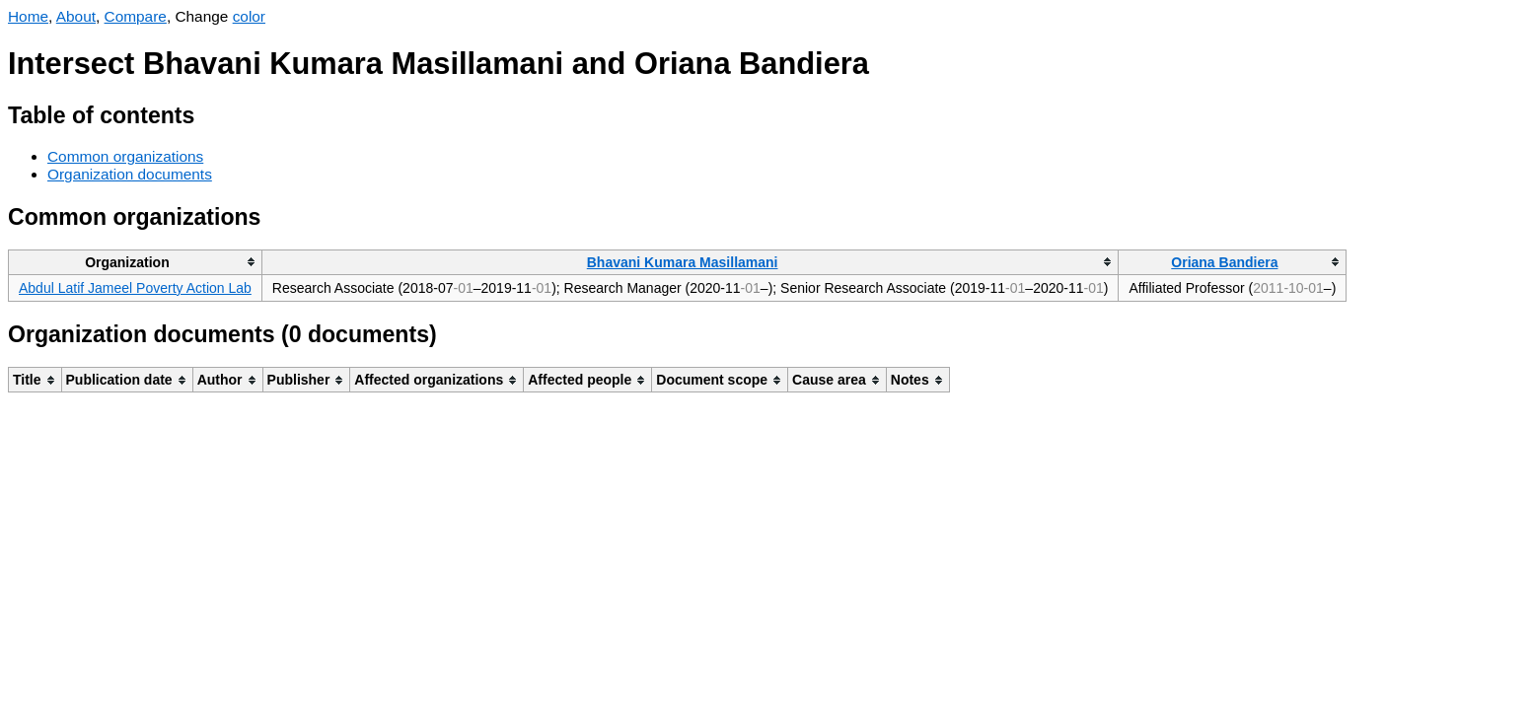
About (76, 16)
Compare (136, 16)
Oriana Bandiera (1224, 262)
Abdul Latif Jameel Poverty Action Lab (135, 288)
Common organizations (125, 156)
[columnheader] (135, 261)
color (249, 16)
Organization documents (129, 174)
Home (28, 16)
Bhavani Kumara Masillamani (682, 262)
